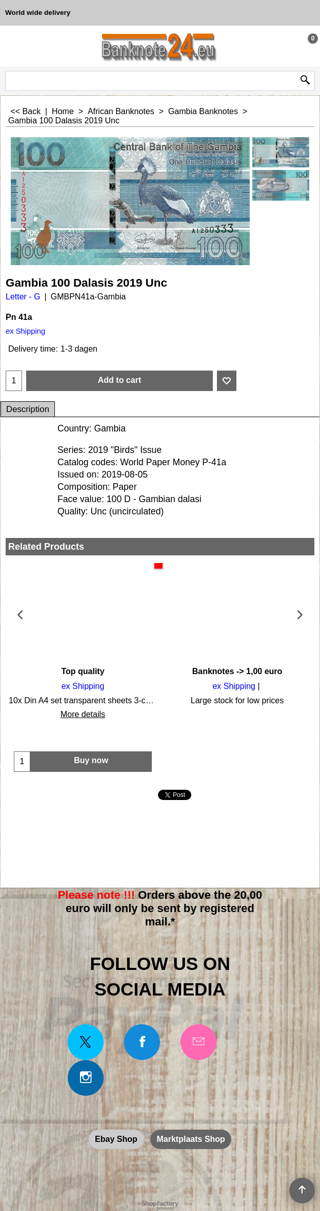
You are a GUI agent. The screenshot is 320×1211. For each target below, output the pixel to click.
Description (27, 409)
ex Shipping (25, 331)
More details (83, 714)
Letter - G (23, 296)
